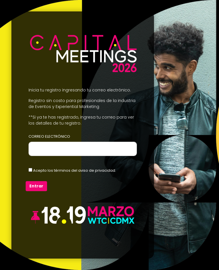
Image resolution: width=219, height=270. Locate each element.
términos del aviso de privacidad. (85, 170)
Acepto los (72, 170)
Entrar (36, 186)
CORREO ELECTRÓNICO (49, 136)
